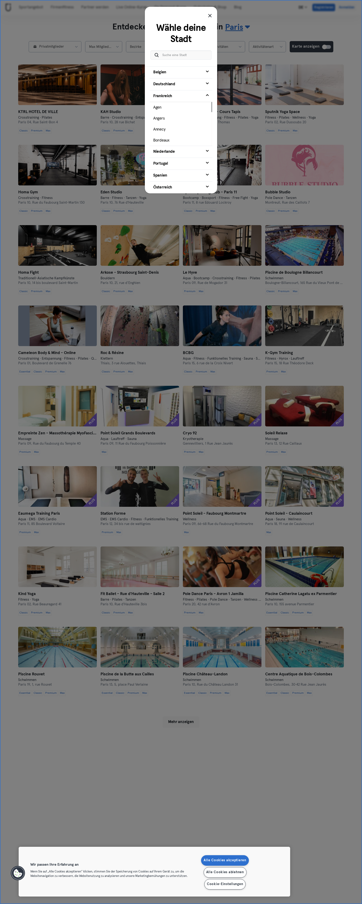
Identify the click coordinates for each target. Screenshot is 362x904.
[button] (17, 873)
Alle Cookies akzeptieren (225, 860)
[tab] (181, 72)
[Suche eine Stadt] (181, 55)
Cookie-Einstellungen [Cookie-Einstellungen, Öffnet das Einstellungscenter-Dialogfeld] (225, 884)
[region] (154, 872)
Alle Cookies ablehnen (225, 872)
